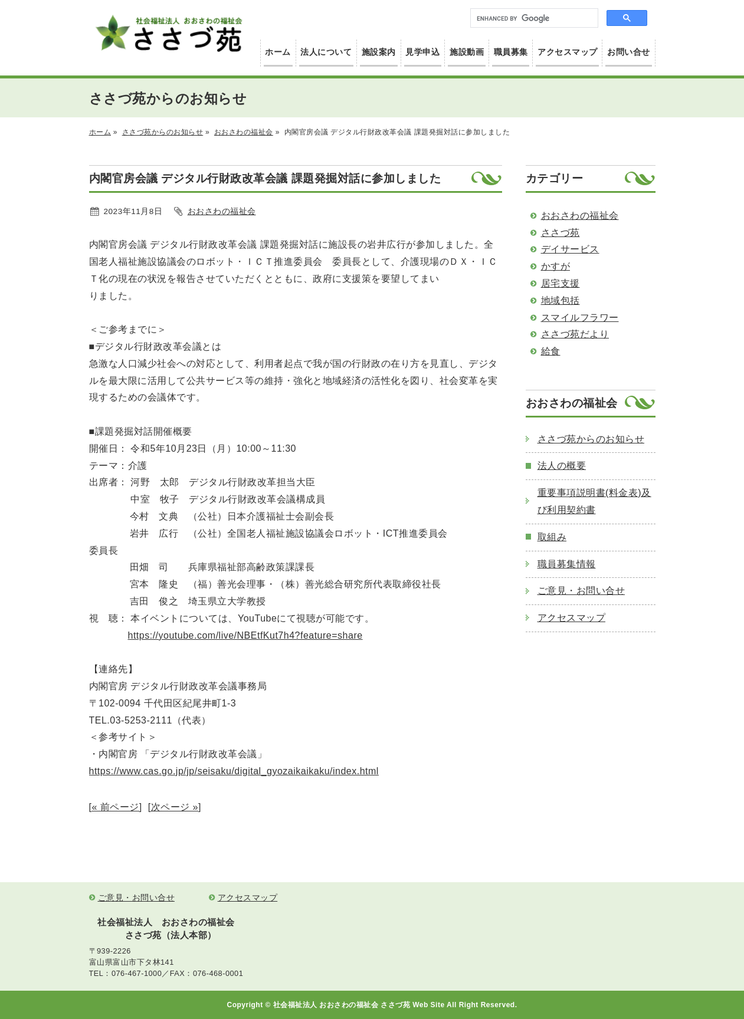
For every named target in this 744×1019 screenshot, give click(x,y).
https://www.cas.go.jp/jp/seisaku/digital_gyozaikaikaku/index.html (234, 771)
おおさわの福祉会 (243, 132)
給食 (551, 351)
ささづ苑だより (575, 334)
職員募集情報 (566, 564)
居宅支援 (560, 283)
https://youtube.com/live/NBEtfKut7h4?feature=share (245, 635)
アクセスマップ (567, 52)
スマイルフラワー (580, 318)
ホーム (278, 52)
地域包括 (560, 300)
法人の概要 (561, 466)
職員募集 (511, 52)
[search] (536, 18)
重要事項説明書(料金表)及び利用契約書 (594, 501)
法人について (326, 52)
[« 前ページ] (115, 807)
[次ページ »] (174, 807)
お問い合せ (628, 52)
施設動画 (467, 52)
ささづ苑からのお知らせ (163, 132)
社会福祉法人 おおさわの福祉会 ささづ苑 (168, 33)
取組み (552, 537)
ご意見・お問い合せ (581, 591)
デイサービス (570, 249)
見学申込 (422, 52)
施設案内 (379, 52)
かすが (556, 266)
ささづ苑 (560, 233)
